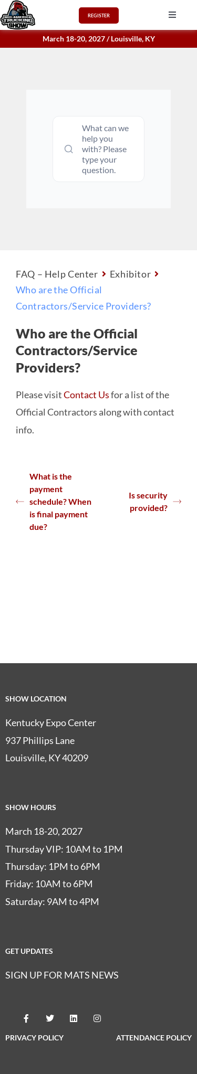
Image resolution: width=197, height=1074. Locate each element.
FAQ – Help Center (57, 274)
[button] (172, 14)
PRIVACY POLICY (34, 1037)
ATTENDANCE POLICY (154, 1037)
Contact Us (86, 394)
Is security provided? (155, 501)
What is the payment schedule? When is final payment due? (53, 501)
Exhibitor (130, 274)
